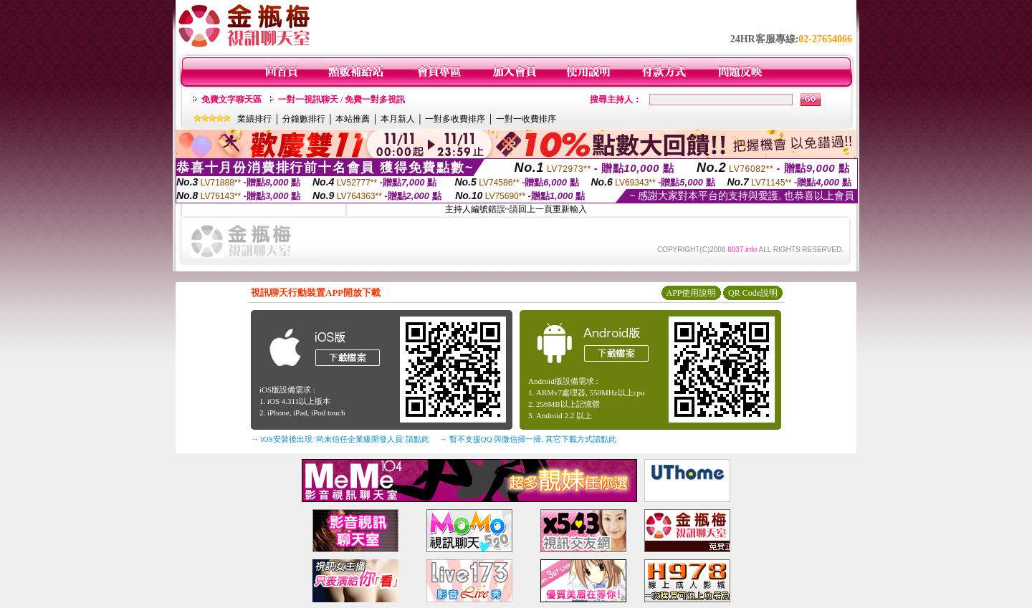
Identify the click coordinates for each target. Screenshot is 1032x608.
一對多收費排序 (455, 119)
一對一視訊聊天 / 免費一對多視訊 (341, 100)
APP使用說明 (691, 293)
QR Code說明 (753, 293)
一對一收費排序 (526, 119)
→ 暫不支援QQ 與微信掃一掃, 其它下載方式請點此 (527, 439)
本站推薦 (352, 119)
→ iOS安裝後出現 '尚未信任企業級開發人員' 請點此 (340, 439)
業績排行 (254, 119)
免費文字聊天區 (231, 100)
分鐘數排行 (303, 119)
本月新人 (398, 119)
